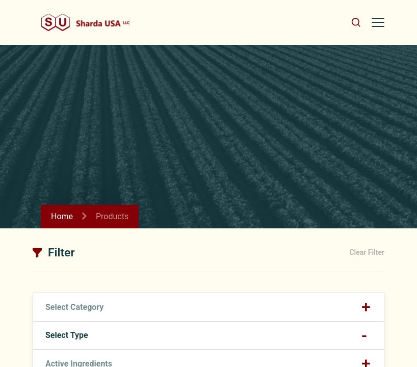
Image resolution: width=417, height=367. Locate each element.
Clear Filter (366, 252)
